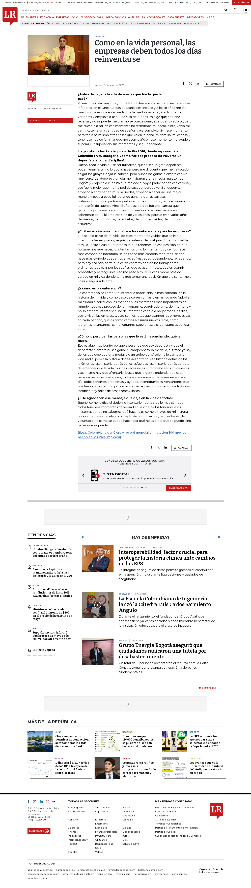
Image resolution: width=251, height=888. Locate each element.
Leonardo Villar (101, 23)
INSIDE (210, 17)
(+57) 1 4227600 (36, 819)
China (58, 732)
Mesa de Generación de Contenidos (175, 807)
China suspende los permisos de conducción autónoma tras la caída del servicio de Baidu (72, 741)
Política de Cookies (165, 831)
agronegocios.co (65, 870)
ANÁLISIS (133, 17)
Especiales (101, 827)
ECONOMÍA (47, 17)
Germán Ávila (120, 23)
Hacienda (37, 565)
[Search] (226, 10)
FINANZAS (31, 17)
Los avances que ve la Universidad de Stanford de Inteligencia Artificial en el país (206, 767)
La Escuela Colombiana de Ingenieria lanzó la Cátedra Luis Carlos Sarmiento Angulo (165, 604)
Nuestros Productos (166, 811)
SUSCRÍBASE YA (178, 488)
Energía (37, 605)
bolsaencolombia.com (150, 870)
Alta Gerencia (102, 807)
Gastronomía (40, 545)
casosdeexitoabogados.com (43, 874)
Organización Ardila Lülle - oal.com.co (211, 870)
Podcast (72, 843)
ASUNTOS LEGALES (153, 17)
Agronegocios (76, 807)
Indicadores (74, 835)
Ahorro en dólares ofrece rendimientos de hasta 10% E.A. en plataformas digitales (52, 592)
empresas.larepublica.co (91, 870)
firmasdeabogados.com (121, 870)
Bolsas (37, 585)
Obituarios (101, 839)
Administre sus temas (42, 120)
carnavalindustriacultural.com (78, 874)
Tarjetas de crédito (194, 23)
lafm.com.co (161, 874)
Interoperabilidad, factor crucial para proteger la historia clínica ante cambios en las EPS (167, 558)
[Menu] (22, 17)
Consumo (73, 819)
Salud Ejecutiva (130, 843)
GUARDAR (213, 83)
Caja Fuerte (101, 811)
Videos (99, 852)
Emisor (85, 23)
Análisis (126, 807)
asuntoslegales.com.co (40, 870)
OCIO (75, 17)
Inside (125, 835)
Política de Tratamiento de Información (176, 827)
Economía (127, 819)
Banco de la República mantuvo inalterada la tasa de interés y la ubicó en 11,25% (53, 572)
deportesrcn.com (37, 878)
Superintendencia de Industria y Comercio (178, 835)
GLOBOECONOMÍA (91, 17)
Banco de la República (66, 23)
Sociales (72, 852)
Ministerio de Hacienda (143, 23)
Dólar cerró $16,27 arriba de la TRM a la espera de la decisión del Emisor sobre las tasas (72, 767)
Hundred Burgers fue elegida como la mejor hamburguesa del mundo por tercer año (52, 552)
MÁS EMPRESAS (207, 688)
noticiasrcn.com (142, 874)
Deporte (194, 732)
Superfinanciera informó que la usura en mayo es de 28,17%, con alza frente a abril (53, 636)
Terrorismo (174, 23)
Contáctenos (162, 815)
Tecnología (196, 758)
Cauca (161, 23)
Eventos (126, 827)
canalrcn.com (105, 874)
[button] (82, 475)
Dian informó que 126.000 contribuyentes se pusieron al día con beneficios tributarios (138, 741)
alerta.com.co (179, 874)
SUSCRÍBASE (241, 2)
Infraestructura (103, 835)
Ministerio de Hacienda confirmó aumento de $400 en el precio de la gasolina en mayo (52, 614)
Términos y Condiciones (168, 823)
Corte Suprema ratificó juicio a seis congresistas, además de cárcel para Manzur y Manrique (139, 769)
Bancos (37, 628)
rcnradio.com (123, 874)
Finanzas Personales (106, 831)
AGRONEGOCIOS (115, 17)
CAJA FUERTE (176, 17)
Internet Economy (78, 839)
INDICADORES (195, 17)
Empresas (73, 827)
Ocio (125, 839)
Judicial (126, 758)
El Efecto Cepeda (44, 649)
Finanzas (72, 831)
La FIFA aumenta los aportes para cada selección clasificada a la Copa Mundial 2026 (204, 741)
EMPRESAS (62, 17)
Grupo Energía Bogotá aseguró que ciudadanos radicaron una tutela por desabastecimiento (162, 651)
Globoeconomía (131, 831)
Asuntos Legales (77, 811)
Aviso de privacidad (166, 819)
